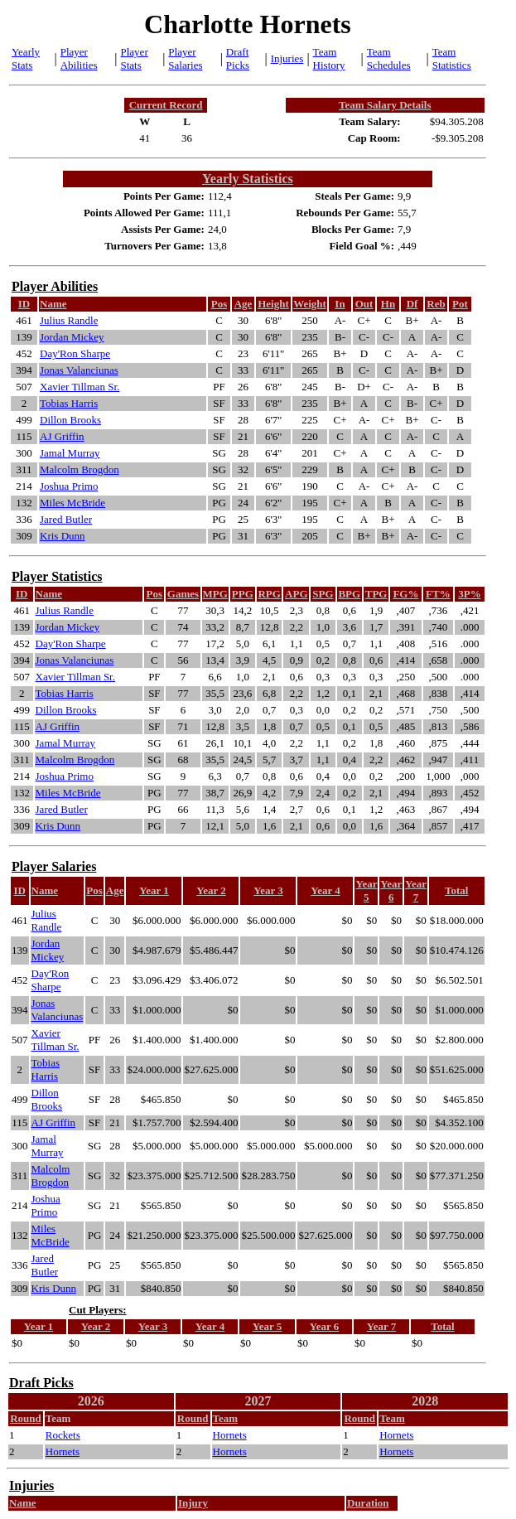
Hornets (230, 1435)
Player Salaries (185, 58)
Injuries (287, 58)
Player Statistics (57, 576)
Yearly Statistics (247, 179)
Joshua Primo (69, 486)
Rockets (63, 1435)
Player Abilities (79, 58)
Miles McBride (72, 502)
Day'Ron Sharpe (75, 353)
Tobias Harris (69, 403)
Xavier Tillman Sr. (79, 386)
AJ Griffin (62, 436)
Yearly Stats (26, 58)
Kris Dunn (62, 536)
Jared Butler (66, 519)
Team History (329, 58)
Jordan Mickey (72, 337)
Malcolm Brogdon (79, 469)
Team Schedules (389, 58)
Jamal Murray (70, 453)
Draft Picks (237, 58)
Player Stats (134, 58)
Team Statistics (451, 58)
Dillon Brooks (70, 420)
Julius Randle (69, 320)
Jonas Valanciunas (79, 370)
